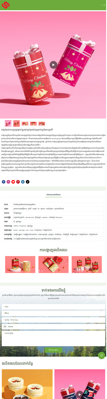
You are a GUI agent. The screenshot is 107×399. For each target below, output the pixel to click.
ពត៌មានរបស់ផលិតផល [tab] (53, 195)
